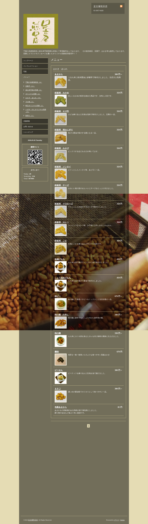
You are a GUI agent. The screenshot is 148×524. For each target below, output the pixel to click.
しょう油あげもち (63, 278)
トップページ (28, 60)
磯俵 (57, 352)
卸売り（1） (29, 115)
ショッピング (28, 132)
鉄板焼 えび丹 (62, 111)
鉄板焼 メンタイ (63, 167)
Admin (122, 520)
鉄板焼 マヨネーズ (64, 204)
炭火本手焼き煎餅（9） (33, 90)
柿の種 (58, 333)
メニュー (26, 77)
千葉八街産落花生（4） (33, 82)
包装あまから (61, 407)
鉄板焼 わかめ (62, 93)
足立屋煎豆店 (33, 520)
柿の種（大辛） (62, 315)
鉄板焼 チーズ (62, 185)
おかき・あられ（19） (33, 98)
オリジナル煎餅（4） (33, 94)
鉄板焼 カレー (62, 222)
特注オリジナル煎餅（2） (34, 105)
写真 (25, 71)
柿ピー (58, 296)
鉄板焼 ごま (61, 241)
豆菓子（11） (30, 86)
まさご (58, 389)
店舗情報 (26, 121)
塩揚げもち (60, 259)
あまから (59, 74)
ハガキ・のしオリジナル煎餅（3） (35, 111)
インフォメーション (30, 66)
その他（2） (29, 102)
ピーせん (59, 370)
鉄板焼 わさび (62, 148)
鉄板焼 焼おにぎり (64, 130)
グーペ (116, 520)
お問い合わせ (28, 126)
